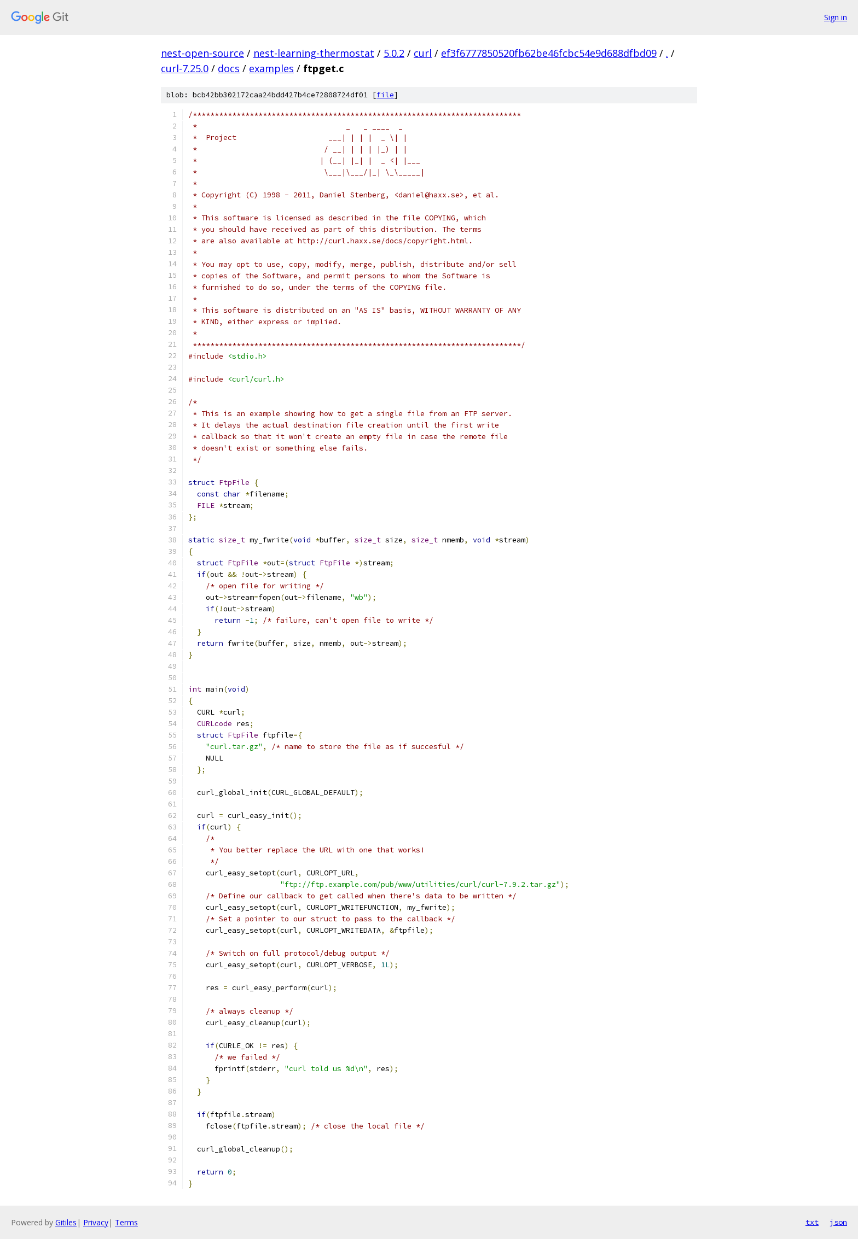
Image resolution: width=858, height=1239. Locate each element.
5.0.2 (394, 53)
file (385, 95)
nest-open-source (202, 53)
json (838, 1222)
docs (229, 68)
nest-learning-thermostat (313, 53)
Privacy (95, 1222)
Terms (126, 1222)
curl (423, 53)
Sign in (835, 17)
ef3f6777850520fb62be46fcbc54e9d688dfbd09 (549, 53)
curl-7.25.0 (184, 68)
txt (812, 1222)
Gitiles (66, 1222)
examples (271, 68)
